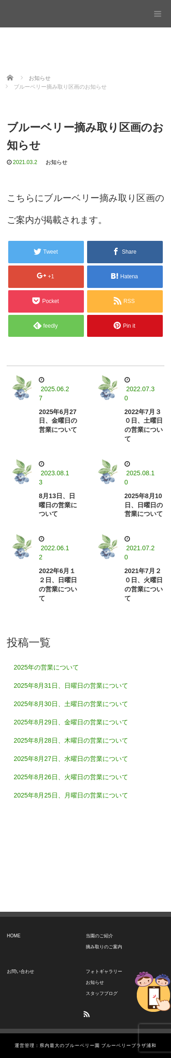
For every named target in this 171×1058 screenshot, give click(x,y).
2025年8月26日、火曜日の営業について (71, 777)
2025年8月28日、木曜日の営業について (71, 740)
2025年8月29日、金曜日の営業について (71, 722)
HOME (14, 935)
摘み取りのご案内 (104, 946)
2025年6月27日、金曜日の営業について (58, 421)
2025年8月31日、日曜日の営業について (71, 685)
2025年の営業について (46, 667)
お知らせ (56, 162)
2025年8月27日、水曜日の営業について (71, 758)
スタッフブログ (102, 993)
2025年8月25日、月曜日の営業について (71, 795)
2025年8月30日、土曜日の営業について (71, 703)
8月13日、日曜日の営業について (58, 505)
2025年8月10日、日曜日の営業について (143, 505)
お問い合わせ (20, 971)
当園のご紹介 (99, 935)
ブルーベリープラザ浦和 (42, 11)
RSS (86, 1013)
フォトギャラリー (104, 971)
